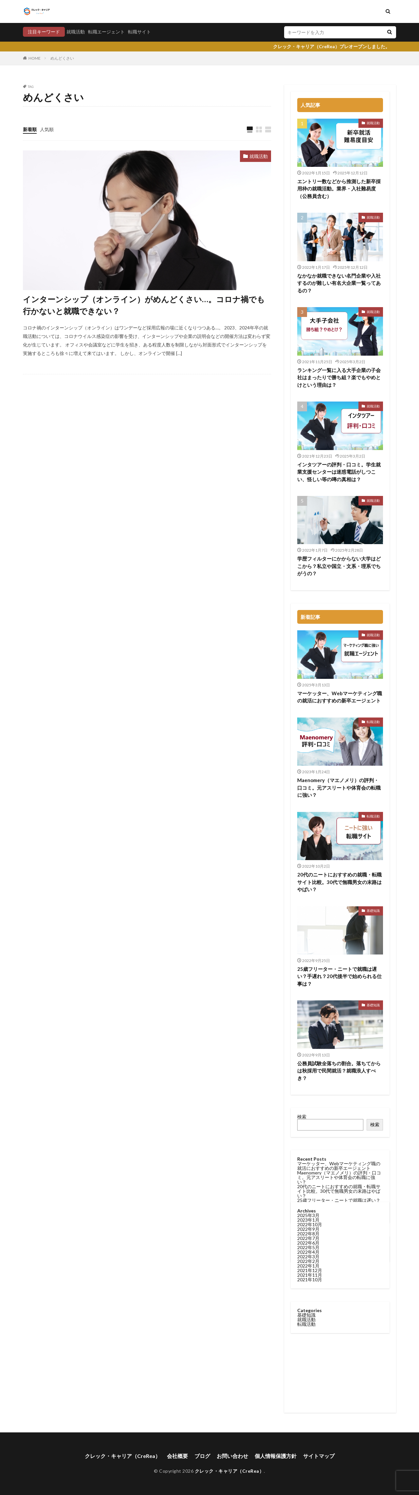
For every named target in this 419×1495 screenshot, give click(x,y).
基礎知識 (373, 911)
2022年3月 (308, 864)
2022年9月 (308, 837)
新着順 (30, 129)
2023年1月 (308, 828)
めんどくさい (62, 58)
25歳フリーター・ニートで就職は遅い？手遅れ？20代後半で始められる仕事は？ (339, 976)
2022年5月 (308, 855)
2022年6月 (308, 851)
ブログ (202, 1456)
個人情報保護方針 (276, 1456)
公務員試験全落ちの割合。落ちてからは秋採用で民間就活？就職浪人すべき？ (339, 1070)
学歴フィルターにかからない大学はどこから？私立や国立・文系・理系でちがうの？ (339, 566)
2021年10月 (309, 887)
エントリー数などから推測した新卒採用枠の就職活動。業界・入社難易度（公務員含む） (339, 188)
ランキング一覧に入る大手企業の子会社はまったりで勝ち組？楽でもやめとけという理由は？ (339, 377)
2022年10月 (309, 832)
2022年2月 (308, 869)
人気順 (47, 129)
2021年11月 (309, 883)
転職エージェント (106, 31)
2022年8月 (308, 841)
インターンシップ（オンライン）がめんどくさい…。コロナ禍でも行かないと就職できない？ (144, 305)
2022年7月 (308, 846)
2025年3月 (308, 823)
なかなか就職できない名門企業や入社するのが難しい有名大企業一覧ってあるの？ (339, 283)
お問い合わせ (232, 1456)
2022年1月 (308, 873)
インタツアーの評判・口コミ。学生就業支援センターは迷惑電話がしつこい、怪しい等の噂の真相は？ (339, 472)
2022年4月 (308, 860)
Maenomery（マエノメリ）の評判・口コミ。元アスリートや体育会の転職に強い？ (339, 787)
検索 (301, 1116)
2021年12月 (309, 878)
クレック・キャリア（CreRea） (122, 1456)
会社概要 (177, 1456)
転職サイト (139, 31)
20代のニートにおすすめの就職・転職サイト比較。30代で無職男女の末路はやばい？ (338, 1191)
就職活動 (75, 31)
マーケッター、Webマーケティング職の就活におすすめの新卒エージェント (339, 697)
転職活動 (373, 722)
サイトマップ (319, 1456)
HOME (34, 58)
